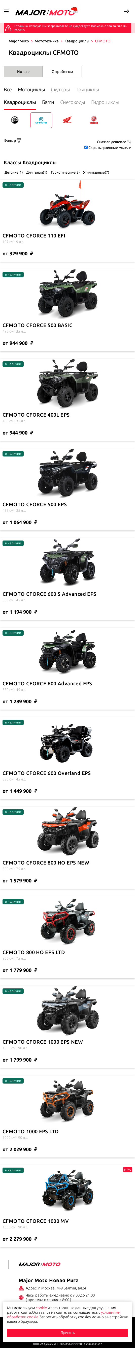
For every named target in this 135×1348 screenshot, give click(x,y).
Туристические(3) (65, 172)
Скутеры (60, 89)
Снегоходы (72, 102)
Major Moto (19, 41)
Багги (48, 102)
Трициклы (87, 89)
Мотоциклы (31, 89)
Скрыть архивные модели (109, 148)
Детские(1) (13, 172)
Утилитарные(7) (95, 172)
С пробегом (62, 71)
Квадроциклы (76, 41)
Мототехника (47, 41)
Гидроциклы (105, 102)
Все (8, 89)
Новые (23, 71)
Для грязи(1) (36, 172)
